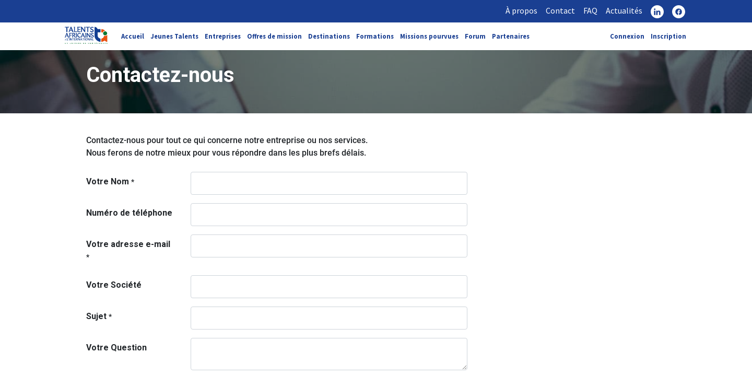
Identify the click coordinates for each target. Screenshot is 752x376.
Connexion (627, 36)
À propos (521, 10)
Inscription (668, 36)
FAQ (590, 10)
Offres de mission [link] (274, 36)
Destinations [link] (329, 36)
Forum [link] (475, 36)
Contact (560, 10)
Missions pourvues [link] (429, 36)
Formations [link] (375, 36)
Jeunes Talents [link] (174, 36)
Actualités (624, 10)
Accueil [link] (132, 36)
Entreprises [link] (223, 36)
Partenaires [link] (511, 36)
